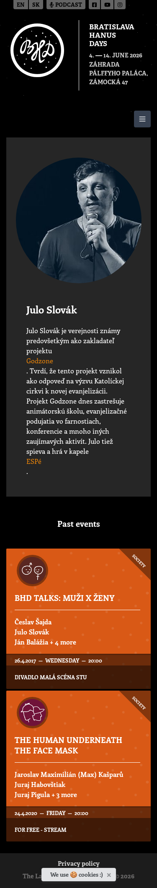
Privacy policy (79, 864)
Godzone (39, 360)
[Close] (110, 873)
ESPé (33, 461)
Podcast (66, 5)
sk (36, 5)
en (21, 5)
